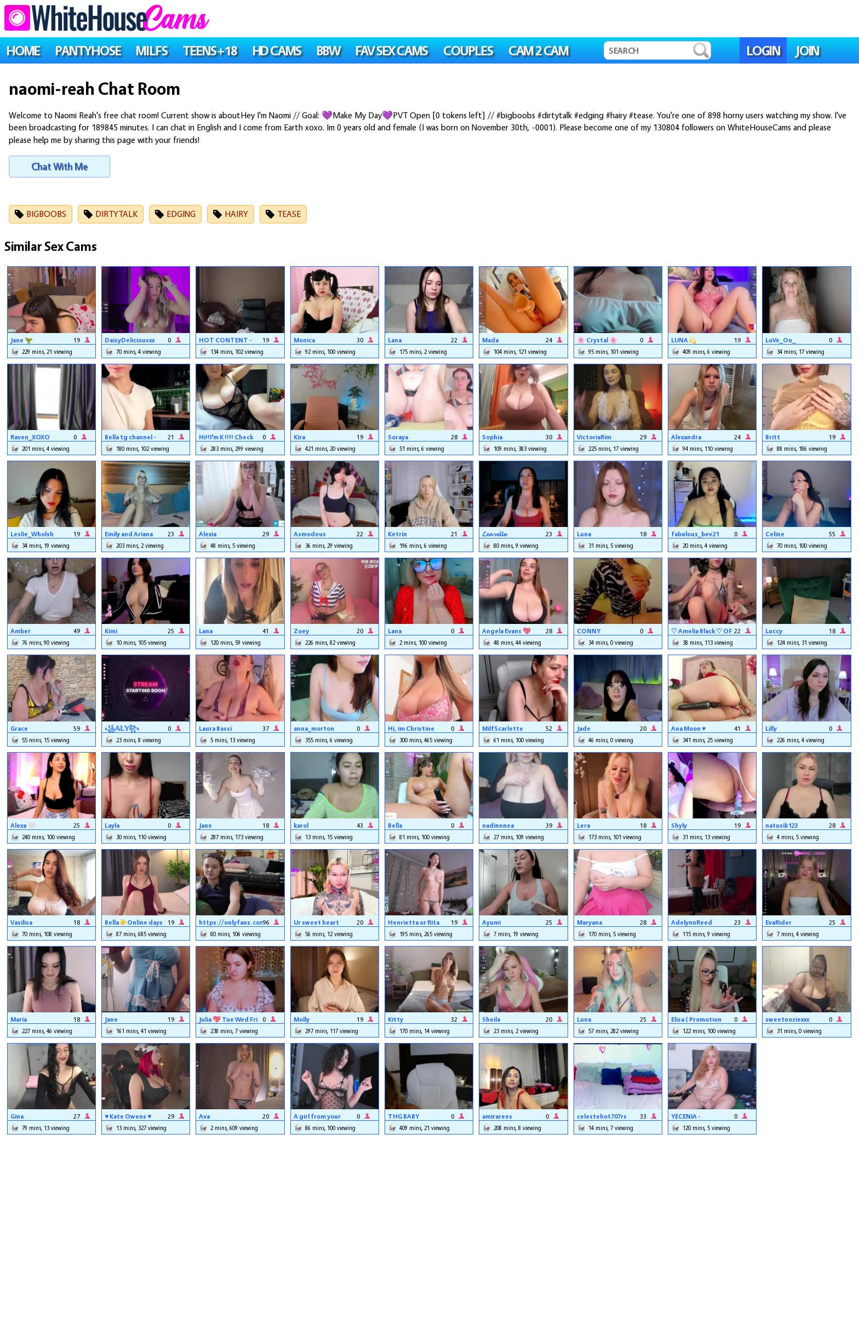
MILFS (151, 51)
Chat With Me (59, 166)
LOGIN (763, 51)
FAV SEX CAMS (392, 51)
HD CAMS (277, 51)
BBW (328, 51)
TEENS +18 (209, 51)
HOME (23, 51)
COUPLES (468, 51)
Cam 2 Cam (538, 51)
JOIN (807, 51)
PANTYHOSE (88, 51)
